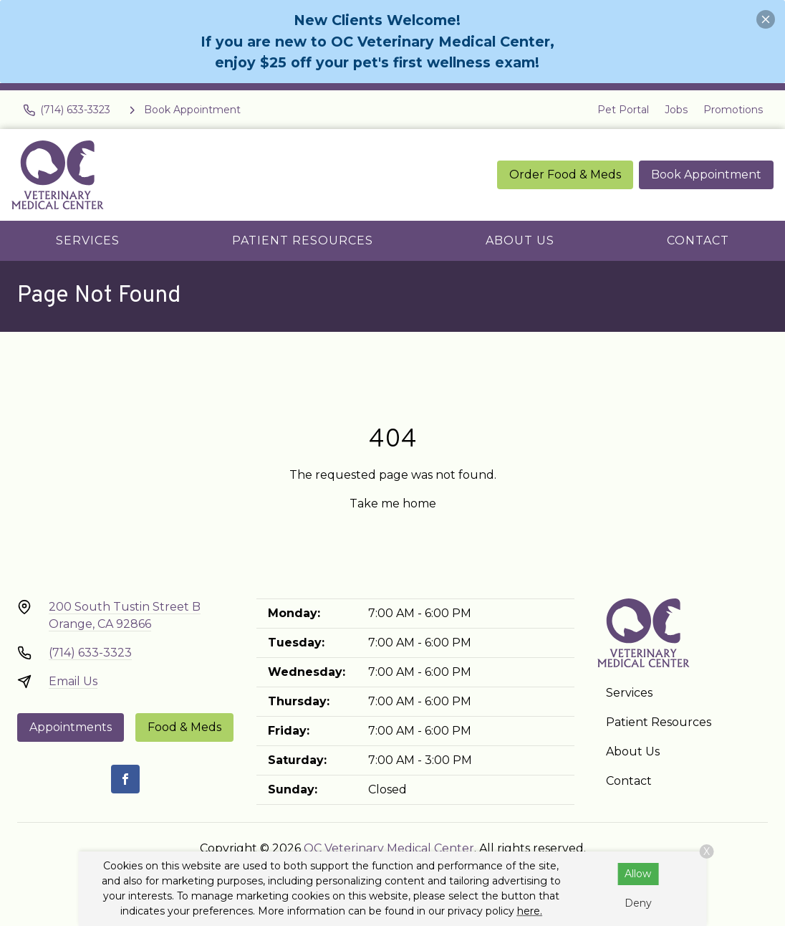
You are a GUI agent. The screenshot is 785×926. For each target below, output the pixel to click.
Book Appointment (706, 174)
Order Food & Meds (565, 174)
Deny (638, 903)
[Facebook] (125, 779)
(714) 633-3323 (90, 652)
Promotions (733, 109)
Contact (698, 240)
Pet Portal (623, 109)
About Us (520, 240)
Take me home (393, 503)
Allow (638, 873)
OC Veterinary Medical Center (389, 848)
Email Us (73, 681)
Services (88, 240)
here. (529, 910)
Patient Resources (302, 240)
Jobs (676, 109)
